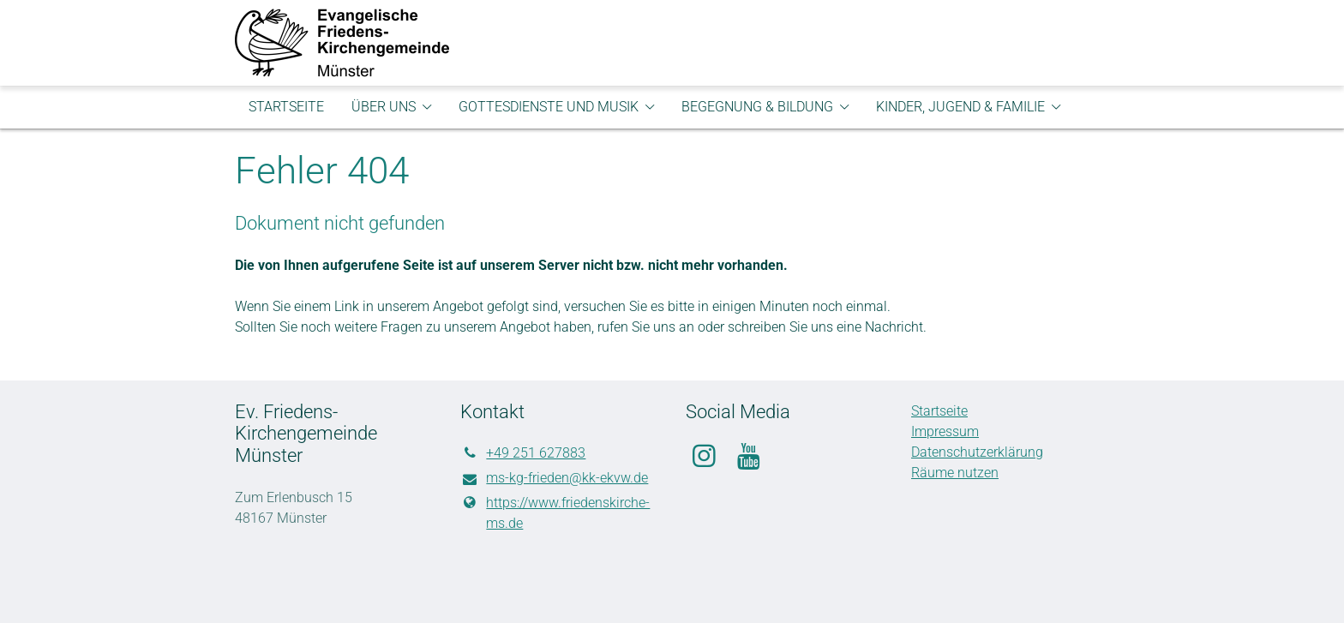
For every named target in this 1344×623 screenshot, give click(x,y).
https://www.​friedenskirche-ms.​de (555, 513)
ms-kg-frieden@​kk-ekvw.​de (554, 479)
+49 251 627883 (522, 453)
